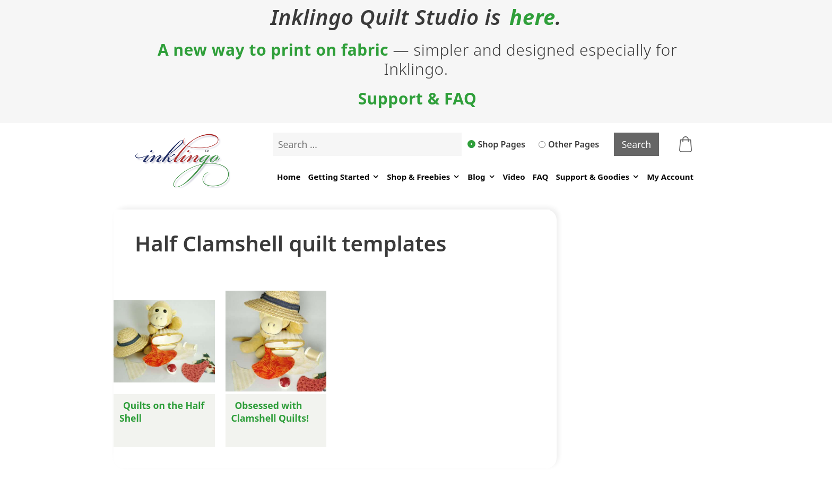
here (532, 17)
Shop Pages (496, 144)
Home (288, 176)
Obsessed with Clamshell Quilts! (270, 411)
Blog (481, 176)
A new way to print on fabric (273, 49)
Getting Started (343, 176)
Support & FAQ (417, 98)
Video (514, 176)
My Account (670, 176)
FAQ (541, 176)
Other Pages (569, 144)
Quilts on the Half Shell (161, 411)
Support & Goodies (597, 176)
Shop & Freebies (423, 176)
